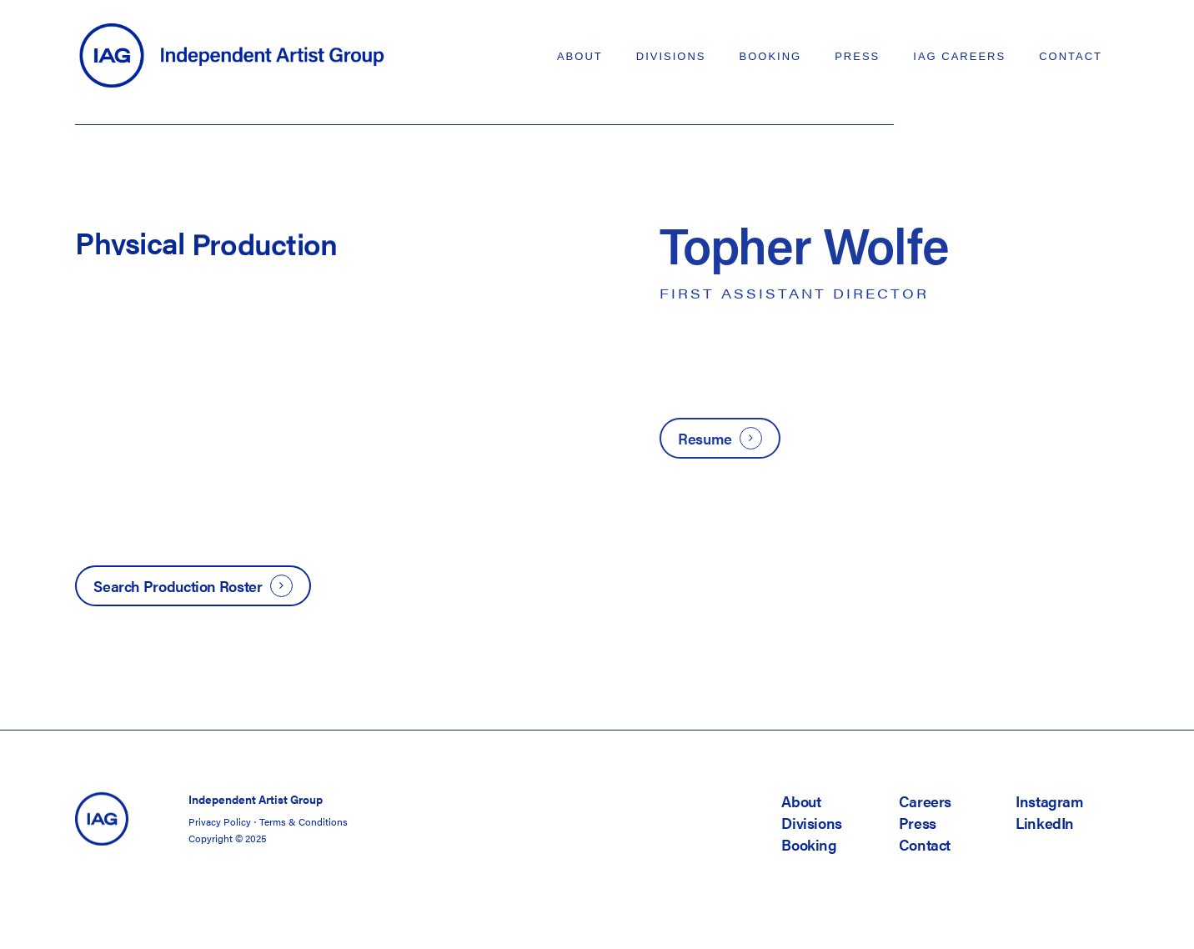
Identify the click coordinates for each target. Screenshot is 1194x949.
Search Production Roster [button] (177, 585)
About (800, 801)
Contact (925, 844)
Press (917, 822)
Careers (925, 801)
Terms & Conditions (303, 821)
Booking (808, 844)
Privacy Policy (219, 821)
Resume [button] (705, 438)
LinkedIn (1045, 822)
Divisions (811, 822)
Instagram (1050, 801)
